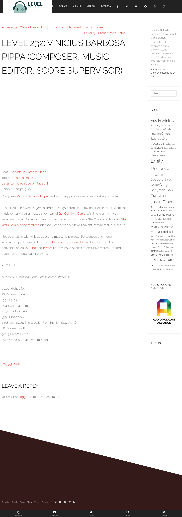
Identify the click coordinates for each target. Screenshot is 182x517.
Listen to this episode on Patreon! (25, 183)
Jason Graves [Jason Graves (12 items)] (163, 201)
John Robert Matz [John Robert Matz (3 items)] (159, 210)
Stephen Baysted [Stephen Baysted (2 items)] (164, 251)
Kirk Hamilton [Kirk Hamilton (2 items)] (157, 219)
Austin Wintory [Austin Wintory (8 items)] (162, 121)
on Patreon (55, 242)
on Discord (81, 242)
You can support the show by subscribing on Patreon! (163, 73)
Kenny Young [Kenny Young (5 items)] (165, 214)
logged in (25, 397)
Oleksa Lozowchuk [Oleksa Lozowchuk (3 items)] (165, 239)
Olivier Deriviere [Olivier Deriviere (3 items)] (159, 243)
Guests (14, 502)
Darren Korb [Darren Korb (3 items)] (157, 147)
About (77, 6)
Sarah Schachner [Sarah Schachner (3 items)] (166, 247)
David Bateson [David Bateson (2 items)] (170, 148)
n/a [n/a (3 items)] (169, 236)
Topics (63, 6)
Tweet (7, 364)
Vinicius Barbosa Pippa (30, 172)
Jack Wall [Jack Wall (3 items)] (162, 196)
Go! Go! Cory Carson (73, 213)
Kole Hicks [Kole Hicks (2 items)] (167, 219)
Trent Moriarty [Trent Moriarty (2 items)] (165, 265)
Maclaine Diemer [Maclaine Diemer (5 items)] (162, 226)
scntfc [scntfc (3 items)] (154, 250)
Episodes (6, 502)
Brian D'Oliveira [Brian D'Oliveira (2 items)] (157, 129)
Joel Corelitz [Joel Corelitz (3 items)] (169, 207)
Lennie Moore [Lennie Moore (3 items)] (157, 222)
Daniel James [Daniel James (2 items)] (169, 144)
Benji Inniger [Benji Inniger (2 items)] (156, 126)
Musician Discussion (25, 178)
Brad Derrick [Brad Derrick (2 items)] (167, 126)
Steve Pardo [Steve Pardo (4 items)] (158, 254)
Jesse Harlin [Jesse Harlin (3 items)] (157, 207)
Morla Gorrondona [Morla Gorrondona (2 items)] (158, 236)
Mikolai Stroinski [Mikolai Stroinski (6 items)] (162, 232)
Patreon (106, 6)
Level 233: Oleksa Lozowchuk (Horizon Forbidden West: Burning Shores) (53, 27)
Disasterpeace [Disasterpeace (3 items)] (158, 155)
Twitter (47, 248)
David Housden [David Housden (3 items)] (158, 151)
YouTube (30, 248)
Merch (91, 6)
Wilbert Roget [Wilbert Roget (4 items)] (165, 269)
